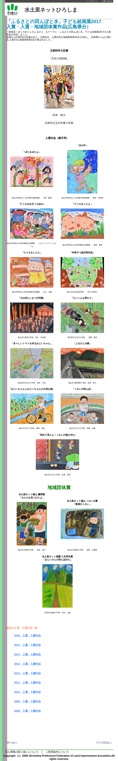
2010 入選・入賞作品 (27, 692)
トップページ (92, 1)
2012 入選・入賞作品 (27, 673)
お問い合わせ (107, 1)
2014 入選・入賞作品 (27, 654)
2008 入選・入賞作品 (27, 710)
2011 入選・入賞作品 (27, 682)
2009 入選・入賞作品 (27, 701)
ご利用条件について (57, 751)
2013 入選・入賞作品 (27, 663)
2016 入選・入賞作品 (27, 635)
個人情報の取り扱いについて (22, 751)
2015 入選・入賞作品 (27, 645)
